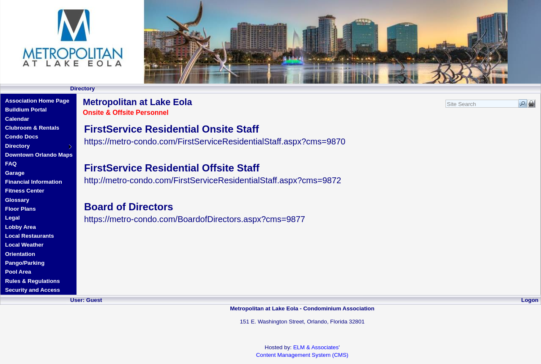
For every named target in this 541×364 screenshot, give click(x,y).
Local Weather (24, 245)
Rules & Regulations (32, 281)
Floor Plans (20, 209)
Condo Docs (21, 136)
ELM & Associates (316, 347)
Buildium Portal (25, 109)
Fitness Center (24, 190)
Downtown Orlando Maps (39, 155)
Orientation (20, 254)
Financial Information (33, 182)
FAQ (10, 163)
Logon (529, 300)
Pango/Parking (24, 263)
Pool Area (18, 272)
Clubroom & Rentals (32, 128)
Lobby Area (20, 227)
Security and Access (32, 290)
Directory (17, 146)
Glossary (17, 200)
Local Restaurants (29, 236)
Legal (12, 218)
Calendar (17, 119)
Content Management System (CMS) (302, 355)
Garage (15, 173)
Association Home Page (37, 101)
